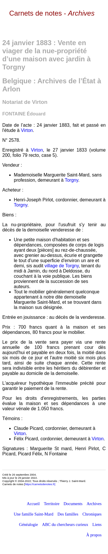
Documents (73, 503)
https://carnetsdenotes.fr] (40, 484)
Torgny (71, 180)
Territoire (51, 503)
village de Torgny (62, 265)
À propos (93, 535)
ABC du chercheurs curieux (65, 524)
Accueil (33, 503)
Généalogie (28, 524)
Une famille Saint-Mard (33, 514)
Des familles (68, 514)
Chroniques (91, 514)
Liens (97, 524)
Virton (27, 130)
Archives (94, 503)
